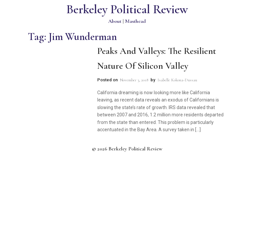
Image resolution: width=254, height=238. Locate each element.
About (114, 21)
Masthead (135, 21)
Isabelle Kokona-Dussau (177, 80)
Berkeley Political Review (127, 9)
